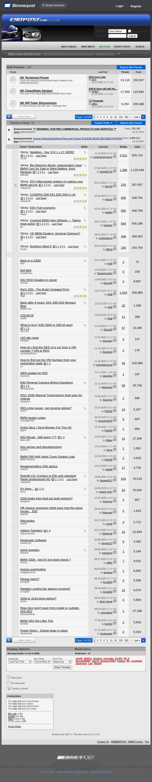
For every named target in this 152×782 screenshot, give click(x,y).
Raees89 (108, 283)
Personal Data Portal (100, 771)
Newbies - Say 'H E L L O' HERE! (52, 152)
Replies (123, 146)
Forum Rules (14, 726)
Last (137, 117)
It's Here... (27, 488)
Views (137, 146)
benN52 (24, 624)
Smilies (11, 716)
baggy (23, 214)
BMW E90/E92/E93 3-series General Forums (68, 53)
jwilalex (109, 212)
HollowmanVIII (27, 533)
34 (123, 363)
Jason (17, 132)
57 (123, 328)
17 (123, 467)
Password (101, 36)
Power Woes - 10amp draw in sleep (44, 630)
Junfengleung (106, 238)
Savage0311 (106, 480)
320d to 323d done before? (38, 598)
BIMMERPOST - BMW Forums (127, 742)
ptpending (108, 341)
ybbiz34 (95, 661)
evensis (24, 283)
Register (136, 6)
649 (123, 223)
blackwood (107, 387)
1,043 (123, 292)
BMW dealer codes (33, 417)
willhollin (24, 175)
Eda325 (24, 514)
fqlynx (23, 430)
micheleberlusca (28, 353)
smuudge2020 (27, 420)
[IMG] (11, 719)
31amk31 (25, 376)
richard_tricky (105, 492)
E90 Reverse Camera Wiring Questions (46, 382)
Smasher (108, 225)
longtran (121, 661)
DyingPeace (26, 273)
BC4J (23, 492)
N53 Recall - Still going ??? (38, 437)
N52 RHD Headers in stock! (38, 280)
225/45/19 (27, 315)
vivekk (23, 158)
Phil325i (108, 411)
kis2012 (24, 450)
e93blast (24, 340)
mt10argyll (107, 553)
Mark (16, 141)
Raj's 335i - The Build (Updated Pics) (44, 289)
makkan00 (25, 188)
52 (123, 490)
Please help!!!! (29, 579)
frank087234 (106, 172)
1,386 (123, 170)
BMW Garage (68, 47)
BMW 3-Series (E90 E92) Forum (24, 54)
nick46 (23, 523)
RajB (110, 263)
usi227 (23, 411)
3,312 (123, 155)
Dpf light (25, 270)
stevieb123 (25, 543)
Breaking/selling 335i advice (39, 466)
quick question (29, 550)
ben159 (108, 186)
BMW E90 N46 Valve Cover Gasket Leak (47, 456)
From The (57, 659)
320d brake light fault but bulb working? (46, 498)
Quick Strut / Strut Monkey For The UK (46, 427)
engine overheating (33, 569)
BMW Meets (88, 47)
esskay (95, 91)
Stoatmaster (26, 633)
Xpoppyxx (25, 401)
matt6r (23, 318)
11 (111, 117)
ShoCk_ (24, 562)
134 (123, 184)
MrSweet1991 (27, 389)
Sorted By (13, 659)
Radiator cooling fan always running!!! (45, 588)
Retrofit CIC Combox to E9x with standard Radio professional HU (48, 477)
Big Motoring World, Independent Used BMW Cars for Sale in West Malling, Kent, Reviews (51, 169)
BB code (12, 714)
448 (123, 236)
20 (123, 305)
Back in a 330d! (30, 260)
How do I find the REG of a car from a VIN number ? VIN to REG (48, 349)
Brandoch (108, 352)
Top (147, 742)
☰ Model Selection (53, 5)
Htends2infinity (27, 614)
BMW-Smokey (27, 459)
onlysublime (107, 612)
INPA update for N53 (34, 373)
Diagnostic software (33, 540)
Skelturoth (107, 533)
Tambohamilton (105, 273)
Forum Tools (102, 123)
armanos (108, 572)
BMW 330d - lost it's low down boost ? (45, 559)
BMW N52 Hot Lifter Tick (36, 621)
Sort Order (39, 659)
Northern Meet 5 (41, 246)
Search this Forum (131, 67)
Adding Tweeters (31, 530)
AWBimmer (26, 309)
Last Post (103, 146)
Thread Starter (35, 146)
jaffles (94, 104)
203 (123, 478)
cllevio (23, 601)
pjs (21, 227)
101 (121, 117)
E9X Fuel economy (42, 207)
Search (140, 47)
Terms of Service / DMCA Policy (72, 771)
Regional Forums (105, 53)
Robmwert (107, 512)
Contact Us (103, 742)
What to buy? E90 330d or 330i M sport (46, 325)
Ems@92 (25, 582)
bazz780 (24, 331)
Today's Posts (122, 47)
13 (123, 409)
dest (22, 263)
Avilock (109, 199)
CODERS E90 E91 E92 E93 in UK (53, 194)
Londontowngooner (103, 157)
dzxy (94, 79)
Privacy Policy (48, 771)
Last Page (41, 156)
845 (123, 197)
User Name (102, 31)
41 (123, 438)
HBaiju (109, 440)
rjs (21, 240)
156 (123, 247)
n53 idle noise (29, 337)
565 (123, 210)
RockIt (23, 249)
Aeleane (24, 553)
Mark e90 (25, 440)
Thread (23, 146)
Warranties (27, 520)
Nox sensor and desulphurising (41, 447)
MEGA (109, 249)
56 (123, 385)
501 (127, 117)
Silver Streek (106, 601)
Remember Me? (138, 31)
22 (123, 532)
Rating (84, 146)
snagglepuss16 (27, 572)
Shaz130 (108, 329)
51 (116, 117)
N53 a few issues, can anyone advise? (45, 408)
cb (21, 366)
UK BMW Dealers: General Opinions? (55, 233)
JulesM (24, 469)
